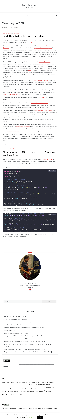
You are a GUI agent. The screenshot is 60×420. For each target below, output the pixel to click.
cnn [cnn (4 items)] (26, 382)
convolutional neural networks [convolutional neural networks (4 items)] (34, 382)
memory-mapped (47, 159)
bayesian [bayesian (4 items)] (16, 382)
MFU (43, 97)
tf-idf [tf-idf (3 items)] (37, 395)
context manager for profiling (40, 80)
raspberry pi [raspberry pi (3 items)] (17, 395)
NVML (30, 70)
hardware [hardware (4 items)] (13, 388)
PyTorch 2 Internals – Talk (11, 330)
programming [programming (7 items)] (39, 391)
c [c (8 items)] (24, 382)
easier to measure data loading (11, 94)
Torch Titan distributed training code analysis (23, 36)
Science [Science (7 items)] (22, 395)
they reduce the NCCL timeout (43, 110)
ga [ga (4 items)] (25, 384)
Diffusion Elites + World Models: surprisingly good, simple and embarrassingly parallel (27, 322)
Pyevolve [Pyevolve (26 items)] (47, 391)
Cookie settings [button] (31, 417)
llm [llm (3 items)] (41, 388)
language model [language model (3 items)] (37, 388)
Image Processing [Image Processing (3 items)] (19, 388)
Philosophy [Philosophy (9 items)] (31, 391)
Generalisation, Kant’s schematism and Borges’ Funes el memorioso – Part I (24, 349)
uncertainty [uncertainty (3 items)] (48, 395)
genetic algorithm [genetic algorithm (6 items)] (31, 385)
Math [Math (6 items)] (11, 391)
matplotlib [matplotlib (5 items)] (15, 391)
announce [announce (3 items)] (4, 382)
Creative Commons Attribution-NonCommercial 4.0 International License (37, 408)
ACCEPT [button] (40, 417)
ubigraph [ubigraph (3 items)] (43, 395)
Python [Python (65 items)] (5, 394)
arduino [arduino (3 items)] (7, 382)
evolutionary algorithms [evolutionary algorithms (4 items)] (11, 384)
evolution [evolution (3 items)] (3, 384)
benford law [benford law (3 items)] (21, 382)
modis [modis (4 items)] (20, 391)
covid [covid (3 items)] (43, 382)
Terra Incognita (30, 5)
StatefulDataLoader (13, 131)
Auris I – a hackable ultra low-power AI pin (15, 316)
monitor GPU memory (45, 62)
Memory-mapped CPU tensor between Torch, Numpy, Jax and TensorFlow (24, 336)
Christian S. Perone (14, 144)
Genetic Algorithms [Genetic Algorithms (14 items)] (43, 385)
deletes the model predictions (39, 103)
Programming (16, 33)
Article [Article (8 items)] (12, 382)
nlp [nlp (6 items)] (27, 391)
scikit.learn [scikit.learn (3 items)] (27, 395)
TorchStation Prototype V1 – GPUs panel (15, 324)
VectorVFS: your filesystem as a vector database (17, 338)
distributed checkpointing (23, 126)
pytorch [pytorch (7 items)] (12, 395)
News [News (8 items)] (24, 391)
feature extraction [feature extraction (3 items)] (20, 384)
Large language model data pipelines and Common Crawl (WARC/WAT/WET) (25, 327)
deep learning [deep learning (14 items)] (49, 382)
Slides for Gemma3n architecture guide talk (15, 319)
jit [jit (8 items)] (24, 388)
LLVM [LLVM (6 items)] (44, 388)
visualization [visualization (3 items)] (53, 395)
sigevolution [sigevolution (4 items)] (32, 395)
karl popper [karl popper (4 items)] (31, 388)
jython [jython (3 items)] (26, 388)
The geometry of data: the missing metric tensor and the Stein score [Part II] (24, 341)
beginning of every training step (43, 48)
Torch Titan (29, 42)
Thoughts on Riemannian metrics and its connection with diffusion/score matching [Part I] (28, 352)
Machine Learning (7, 33)
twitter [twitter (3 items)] (40, 395)
